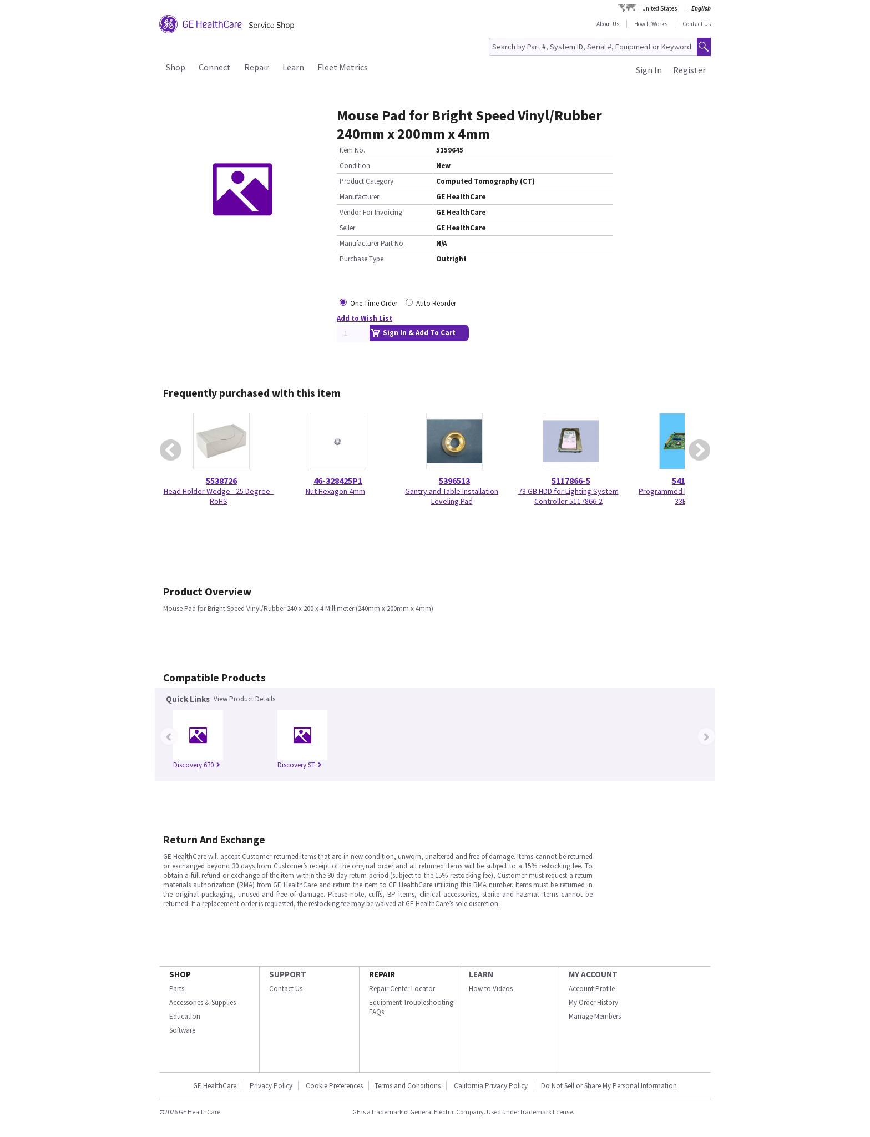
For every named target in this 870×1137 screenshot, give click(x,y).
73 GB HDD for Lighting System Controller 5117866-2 (568, 496)
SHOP (180, 974)
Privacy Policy (271, 1085)
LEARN (481, 974)
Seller (347, 228)
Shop (175, 67)
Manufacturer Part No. (372, 243)
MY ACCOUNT (593, 974)
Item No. (352, 150)
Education (184, 1016)
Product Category (366, 181)
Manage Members (595, 1016)
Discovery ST (299, 765)
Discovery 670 (196, 765)
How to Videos (491, 988)
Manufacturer (359, 196)
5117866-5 (571, 480)
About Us (607, 24)
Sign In (649, 69)
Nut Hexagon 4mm (335, 491)
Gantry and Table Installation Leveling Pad (451, 496)
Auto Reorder (436, 303)
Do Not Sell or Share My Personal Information (609, 1085)
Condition (355, 165)
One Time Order (373, 303)
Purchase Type (361, 259)
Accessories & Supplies (202, 1002)
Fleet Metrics (342, 67)
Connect (215, 67)
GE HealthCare (214, 1085)
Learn (293, 67)
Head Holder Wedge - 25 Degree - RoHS (219, 496)
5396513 (454, 480)
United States (659, 8)
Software (182, 1030)
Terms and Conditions (408, 1085)
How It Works (650, 24)
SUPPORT (287, 974)
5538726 (221, 480)
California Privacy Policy (491, 1085)
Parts (176, 988)
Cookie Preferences (334, 1085)
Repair (256, 67)
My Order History (593, 1002)
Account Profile (592, 988)
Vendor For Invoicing (371, 212)
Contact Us (696, 24)
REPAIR (382, 974)
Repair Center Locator (402, 988)
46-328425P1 (337, 480)
